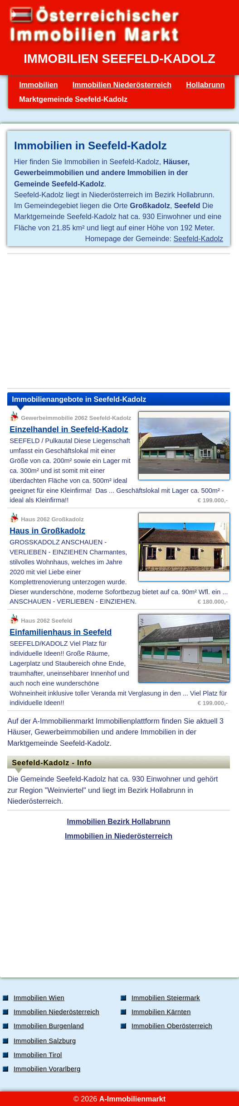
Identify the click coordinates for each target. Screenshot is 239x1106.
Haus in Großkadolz (47, 530)
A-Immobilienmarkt (132, 1099)
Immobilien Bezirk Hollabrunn (119, 821)
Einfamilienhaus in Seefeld (61, 632)
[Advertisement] (118, 321)
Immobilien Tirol (38, 1054)
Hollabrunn (205, 85)
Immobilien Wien (39, 997)
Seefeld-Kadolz (199, 238)
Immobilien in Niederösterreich (118, 836)
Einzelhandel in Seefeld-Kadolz (69, 429)
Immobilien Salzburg (45, 1040)
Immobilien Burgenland (49, 1026)
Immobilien (38, 85)
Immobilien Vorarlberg (47, 1069)
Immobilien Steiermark (166, 997)
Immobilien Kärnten (161, 1011)
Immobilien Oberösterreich (172, 1026)
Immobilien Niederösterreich (122, 85)
